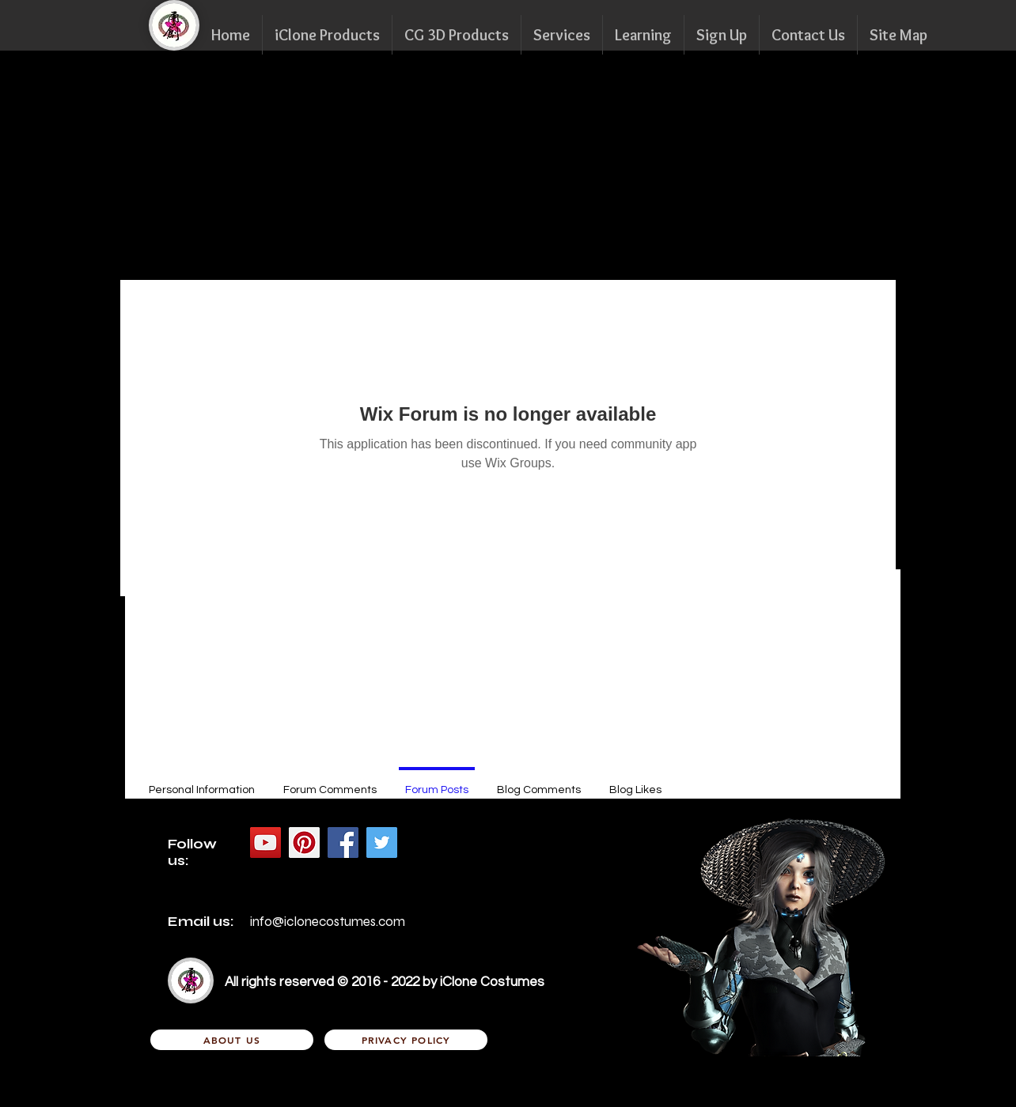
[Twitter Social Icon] (381, 842)
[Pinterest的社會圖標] (304, 842)
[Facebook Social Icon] (343, 842)
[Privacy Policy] (406, 1040)
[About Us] (232, 1040)
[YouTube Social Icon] (265, 842)
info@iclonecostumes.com (327, 921)
